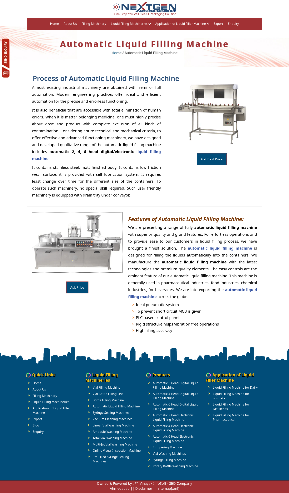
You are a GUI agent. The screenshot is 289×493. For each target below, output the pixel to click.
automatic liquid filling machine (220, 248)
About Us (70, 24)
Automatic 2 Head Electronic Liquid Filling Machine (173, 417)
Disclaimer (143, 488)
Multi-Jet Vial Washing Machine (115, 444)
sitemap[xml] (168, 488)
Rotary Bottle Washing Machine (175, 466)
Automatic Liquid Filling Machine (116, 406)
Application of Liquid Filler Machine (180, 24)
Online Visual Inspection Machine (117, 450)
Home (54, 24)
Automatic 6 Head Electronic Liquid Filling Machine (173, 438)
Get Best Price (211, 159)
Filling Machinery (94, 24)
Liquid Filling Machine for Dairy (235, 387)
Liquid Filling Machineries (129, 24)
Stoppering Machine (167, 447)
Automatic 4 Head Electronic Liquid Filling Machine (173, 428)
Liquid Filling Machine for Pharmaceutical (231, 417)
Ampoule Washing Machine (112, 432)
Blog (36, 425)
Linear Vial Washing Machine (113, 425)
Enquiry (233, 24)
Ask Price (77, 287)
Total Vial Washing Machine (112, 438)
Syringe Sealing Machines (111, 413)
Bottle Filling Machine (108, 400)
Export (218, 24)
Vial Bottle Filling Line (108, 394)
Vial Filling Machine (106, 387)
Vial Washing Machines (169, 453)
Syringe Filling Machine (169, 460)
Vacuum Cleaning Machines (112, 419)
